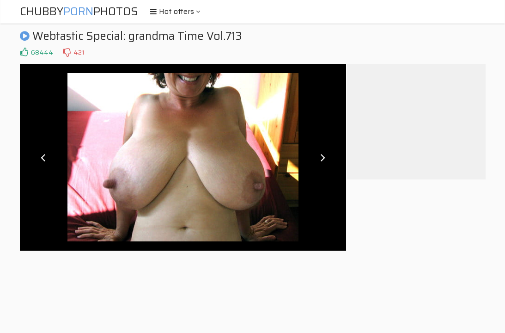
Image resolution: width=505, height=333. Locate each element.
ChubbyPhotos (79, 11)
